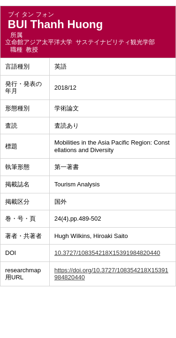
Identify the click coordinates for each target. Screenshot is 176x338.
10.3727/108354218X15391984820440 (107, 252)
